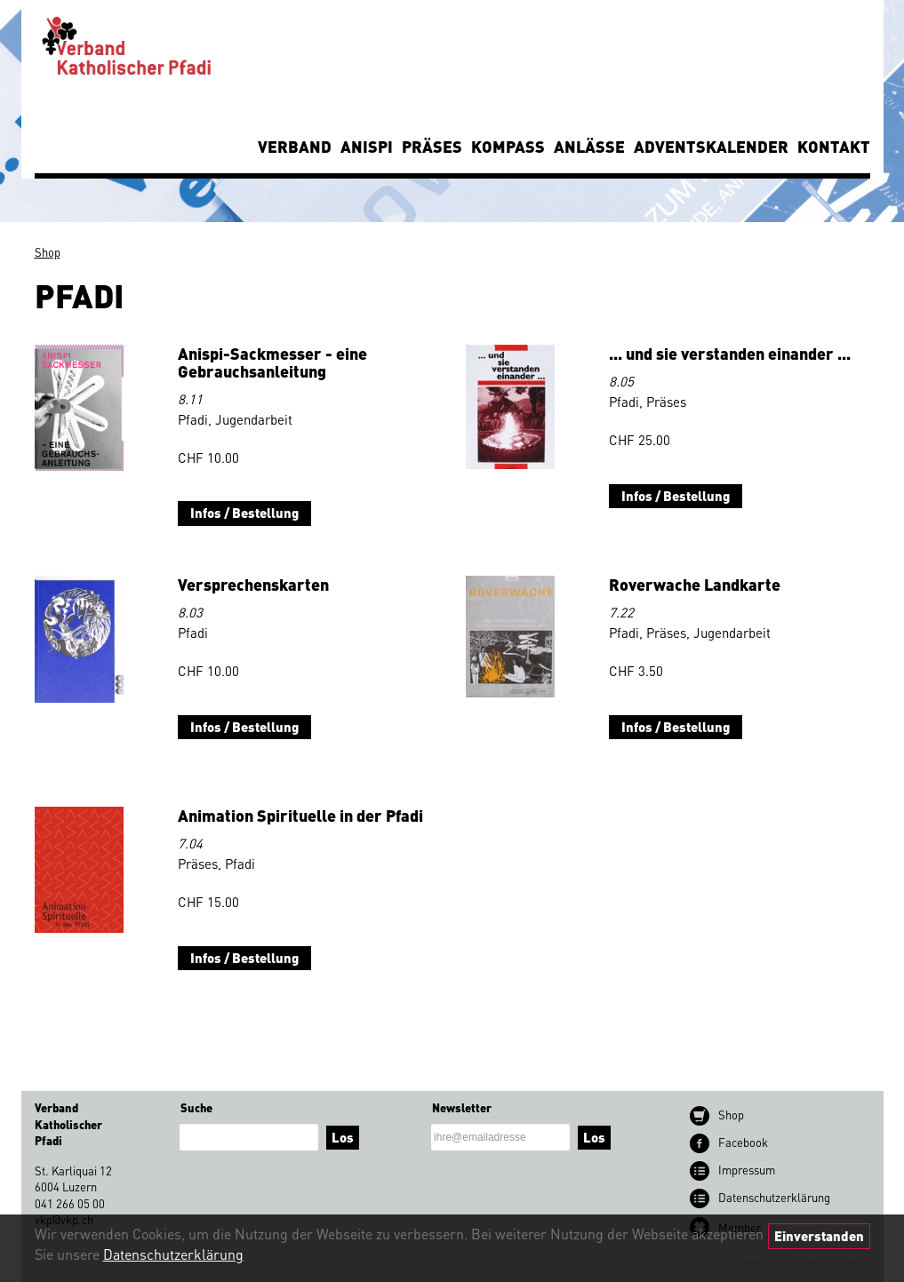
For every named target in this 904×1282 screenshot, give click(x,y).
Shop (47, 251)
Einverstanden (819, 1236)
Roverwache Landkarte (694, 584)
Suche (196, 1107)
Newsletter (462, 1107)
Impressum (746, 1169)
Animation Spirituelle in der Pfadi (300, 815)
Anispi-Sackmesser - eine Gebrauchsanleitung (272, 362)
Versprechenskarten (253, 584)
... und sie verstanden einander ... (730, 353)
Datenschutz (774, 1197)
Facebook (743, 1142)
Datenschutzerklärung (173, 1254)
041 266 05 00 (70, 1203)
